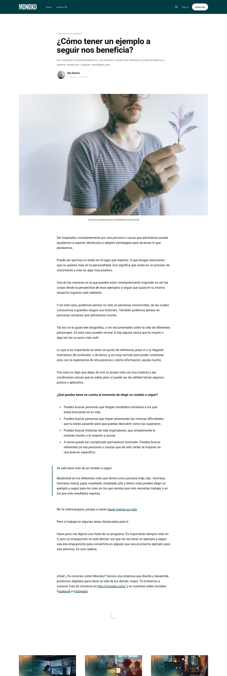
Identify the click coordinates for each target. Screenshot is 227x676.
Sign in (185, 7)
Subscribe (200, 7)
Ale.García (73, 72)
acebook (64, 591)
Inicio (49, 7)
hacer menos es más (122, 509)
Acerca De (62, 7)
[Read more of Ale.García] (61, 74)
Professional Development (69, 33)
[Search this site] (176, 6)
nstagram (81, 591)
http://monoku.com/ (111, 586)
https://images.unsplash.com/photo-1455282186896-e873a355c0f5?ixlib (113, 219)
